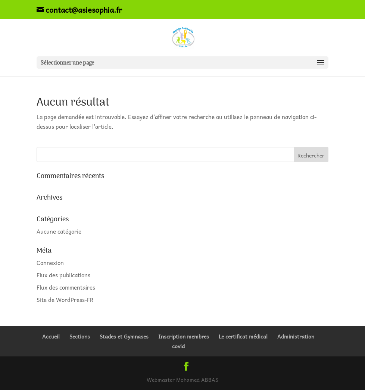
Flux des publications (63, 275)
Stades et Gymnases (124, 336)
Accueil (51, 336)
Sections (79, 336)
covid (178, 346)
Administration (295, 336)
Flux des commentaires (66, 287)
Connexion (50, 262)
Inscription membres (183, 336)
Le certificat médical (243, 336)
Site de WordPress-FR (65, 299)
